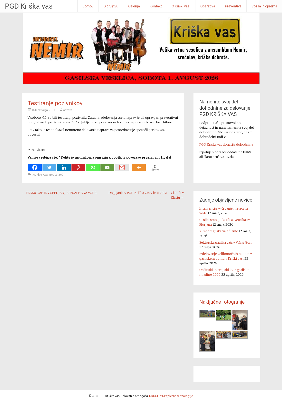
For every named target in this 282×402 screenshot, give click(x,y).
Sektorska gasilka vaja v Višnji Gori (225, 242)
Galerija (134, 6)
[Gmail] (122, 165)
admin (67, 110)
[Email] (107, 165)
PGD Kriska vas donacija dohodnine (226, 144)
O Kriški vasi (181, 6)
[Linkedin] (64, 165)
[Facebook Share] (129, 165)
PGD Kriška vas (29, 6)
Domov (87, 6)
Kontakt (156, 6)
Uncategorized (53, 174)
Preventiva (233, 6)
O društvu (110, 6)
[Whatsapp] (93, 165)
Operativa (207, 6)
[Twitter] (49, 165)
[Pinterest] (78, 165)
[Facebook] (35, 165)
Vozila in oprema (264, 6)
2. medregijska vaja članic (218, 231)
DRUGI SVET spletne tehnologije (171, 396)
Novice (37, 174)
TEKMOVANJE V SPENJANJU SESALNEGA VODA (59, 193)
